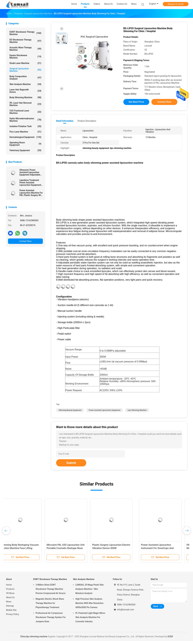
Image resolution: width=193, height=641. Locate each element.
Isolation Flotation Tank (25, 126)
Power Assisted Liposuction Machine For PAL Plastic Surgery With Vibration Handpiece (31, 192)
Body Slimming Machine (25, 97)
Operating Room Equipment (25, 143)
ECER (170, 636)
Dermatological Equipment (25, 137)
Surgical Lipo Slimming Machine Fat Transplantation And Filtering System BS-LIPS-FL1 (162, 548)
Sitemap (10, 606)
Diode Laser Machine (25, 63)
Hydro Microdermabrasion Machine (25, 119)
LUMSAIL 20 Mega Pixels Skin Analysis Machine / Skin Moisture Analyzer (89, 589)
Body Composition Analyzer (25, 77)
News (8, 601)
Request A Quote (176, 4)
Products (10, 589)
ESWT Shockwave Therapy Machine (25, 33)
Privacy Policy (12, 614)
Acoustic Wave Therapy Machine (25, 48)
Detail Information (64, 121)
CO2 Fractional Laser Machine (25, 111)
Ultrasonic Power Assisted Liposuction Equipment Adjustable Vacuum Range (29, 172)
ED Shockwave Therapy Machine (25, 40)
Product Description (87, 121)
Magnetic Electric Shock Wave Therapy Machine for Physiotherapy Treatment (50, 603)
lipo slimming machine (137, 410)
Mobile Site (11, 610)
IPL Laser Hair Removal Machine (25, 104)
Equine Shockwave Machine (25, 56)
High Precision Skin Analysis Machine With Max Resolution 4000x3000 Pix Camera (89, 603)
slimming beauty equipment (70, 410)
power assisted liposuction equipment (104, 410)
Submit (71, 463)
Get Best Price (136, 101)
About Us (10, 597)
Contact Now (25, 241)
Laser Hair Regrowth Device (25, 90)
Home (9, 585)
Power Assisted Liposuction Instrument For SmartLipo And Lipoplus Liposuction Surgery (24, 548)
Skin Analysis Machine (25, 84)
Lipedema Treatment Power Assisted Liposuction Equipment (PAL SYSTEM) (30, 182)
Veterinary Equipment (25, 150)
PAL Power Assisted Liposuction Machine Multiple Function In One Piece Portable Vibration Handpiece (73, 548)
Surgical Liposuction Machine (25, 69)
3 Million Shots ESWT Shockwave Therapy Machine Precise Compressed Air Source (50, 589)
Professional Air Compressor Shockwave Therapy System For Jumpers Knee (51, 617)
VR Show (10, 593)
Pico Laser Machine (25, 131)
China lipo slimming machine (33, 636)
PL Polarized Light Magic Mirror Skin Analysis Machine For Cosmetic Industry (90, 617)
